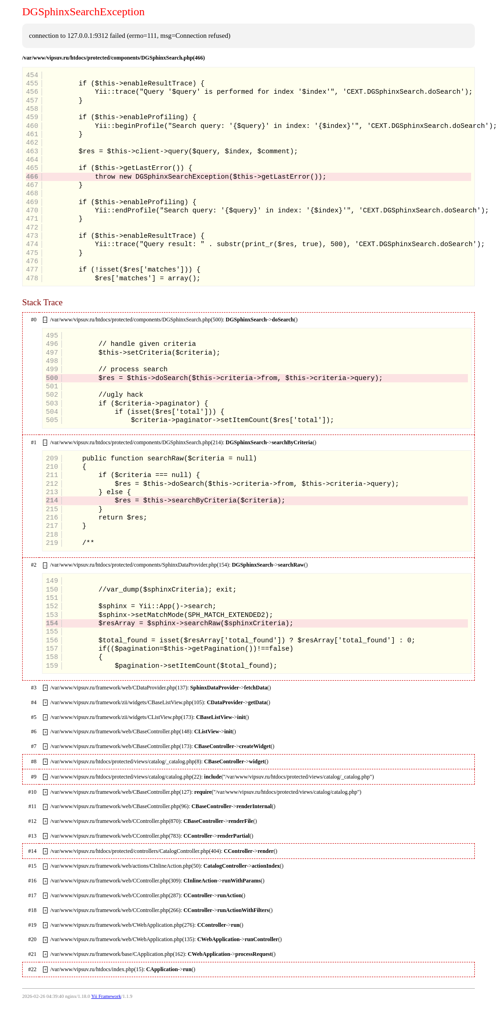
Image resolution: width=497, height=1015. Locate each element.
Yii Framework (106, 996)
